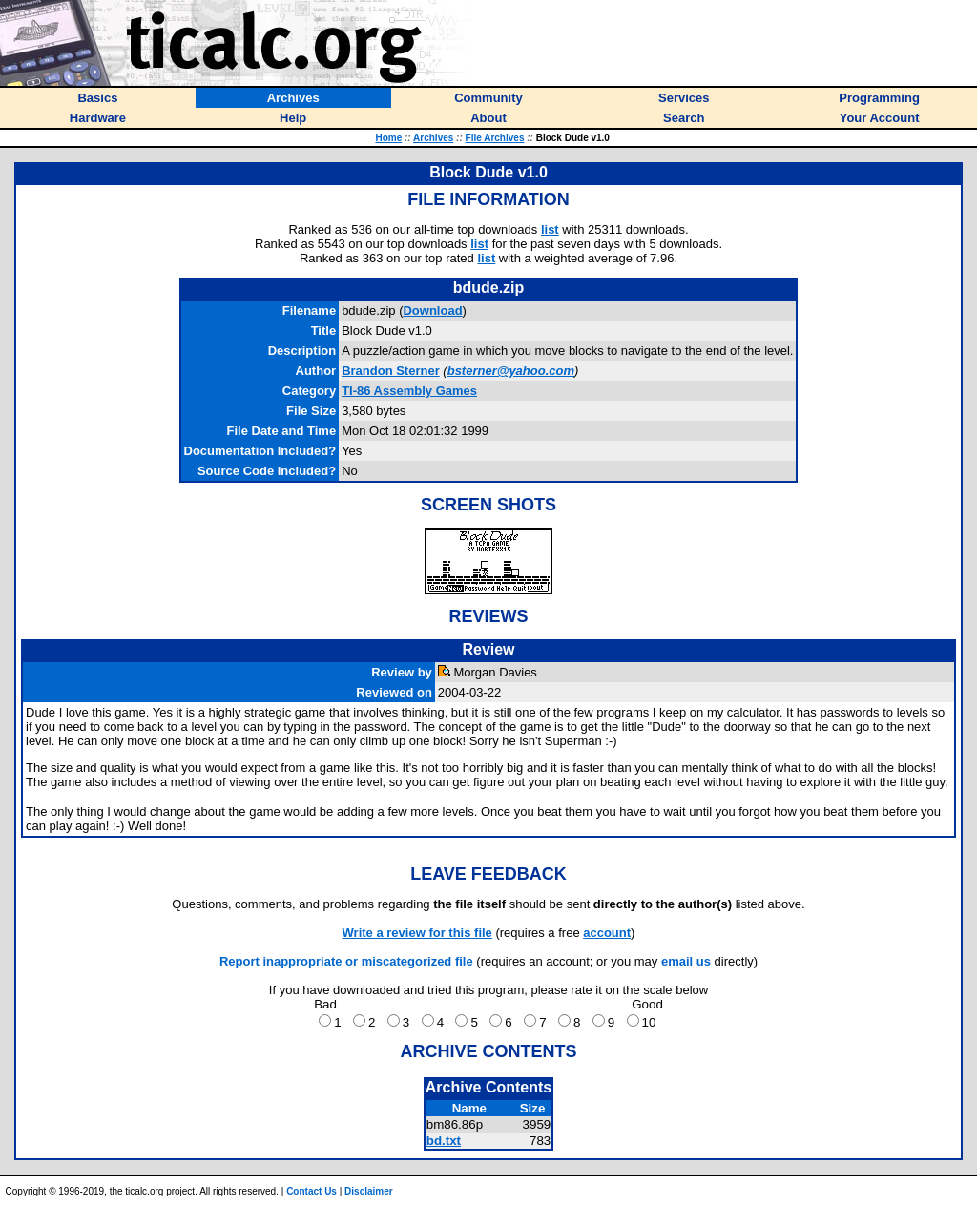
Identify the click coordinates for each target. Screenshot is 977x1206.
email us (686, 961)
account (607, 932)
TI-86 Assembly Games (409, 391)
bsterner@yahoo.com (510, 371)
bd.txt (443, 1140)
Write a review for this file (417, 932)
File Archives (495, 138)
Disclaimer (368, 1191)
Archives (433, 138)
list (550, 229)
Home (388, 138)
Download (432, 310)
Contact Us (311, 1191)
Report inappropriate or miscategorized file (346, 961)
